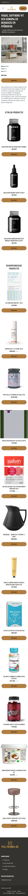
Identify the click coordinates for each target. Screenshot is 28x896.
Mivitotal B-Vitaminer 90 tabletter (14, 395)
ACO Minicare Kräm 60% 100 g (14, 303)
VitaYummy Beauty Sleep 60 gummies (14, 724)
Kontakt (14, 891)
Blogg (5, 869)
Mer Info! (14, 80)
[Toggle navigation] (3, 8)
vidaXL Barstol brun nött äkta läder (14, 818)
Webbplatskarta (20, 893)
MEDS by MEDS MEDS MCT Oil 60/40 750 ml (14, 441)
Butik (23, 8)
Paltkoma (6, 860)
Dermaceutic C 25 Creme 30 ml (14, 349)
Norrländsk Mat (8, 863)
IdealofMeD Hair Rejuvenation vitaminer (14, 147)
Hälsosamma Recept (9, 866)
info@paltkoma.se (5, 2)
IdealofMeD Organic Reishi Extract (14, 193)
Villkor (19, 891)
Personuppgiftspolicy (9, 893)
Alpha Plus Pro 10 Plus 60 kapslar (14, 630)
